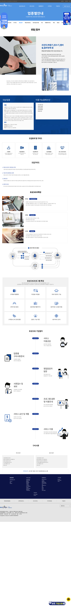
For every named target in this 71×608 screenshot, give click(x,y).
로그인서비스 (35, 501)
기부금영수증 (28, 490)
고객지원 (50, 6)
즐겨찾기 (62, 1)
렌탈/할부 (21, 22)
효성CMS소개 (22, 6)
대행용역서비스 (48, 22)
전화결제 (27, 483)
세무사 (43, 489)
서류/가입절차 (35, 494)
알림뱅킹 (27, 481)
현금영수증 (27, 489)
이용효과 (11, 483)
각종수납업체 (43, 490)
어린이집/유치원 (36, 22)
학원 (54, 22)
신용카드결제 (28, 480)
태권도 (58, 22)
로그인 (70, 1)
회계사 (63, 22)
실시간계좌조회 (28, 486)
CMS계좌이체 (28, 479)
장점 (10, 482)
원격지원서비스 (21, 501)
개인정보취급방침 (7, 501)
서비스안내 (31, 6)
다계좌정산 (27, 485)
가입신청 (35, 495)
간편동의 (27, 487)
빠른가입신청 (67, 6)
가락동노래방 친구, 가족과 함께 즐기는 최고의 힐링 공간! (9, 1)
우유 (42, 22)
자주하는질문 (59, 480)
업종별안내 (41, 6)
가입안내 (58, 6)
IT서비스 (15, 22)
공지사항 (59, 479)
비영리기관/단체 (8, 22)
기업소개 (11, 481)
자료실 (58, 481)
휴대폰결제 (27, 482)
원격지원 (66, 1)
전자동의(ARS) (28, 488)
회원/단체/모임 (28, 22)
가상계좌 (27, 484)
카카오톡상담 (49, 501)
